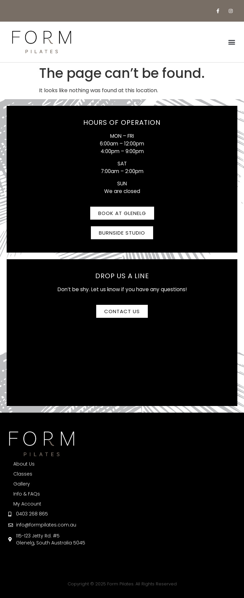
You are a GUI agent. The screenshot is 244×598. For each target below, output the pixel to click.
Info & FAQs (26, 494)
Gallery (21, 484)
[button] (231, 42)
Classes (22, 474)
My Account (27, 503)
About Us (24, 464)
